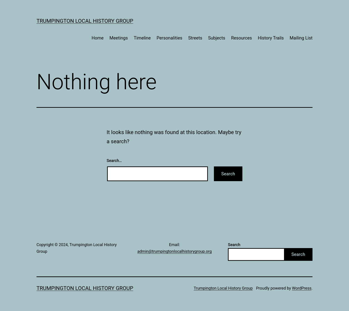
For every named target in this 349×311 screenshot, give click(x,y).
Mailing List (301, 38)
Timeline (142, 38)
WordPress (301, 288)
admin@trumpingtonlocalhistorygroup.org (174, 251)
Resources (241, 38)
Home (98, 38)
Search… (114, 160)
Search (234, 244)
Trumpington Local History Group (85, 21)
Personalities (170, 38)
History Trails (271, 38)
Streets (195, 38)
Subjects (216, 38)
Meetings (119, 38)
